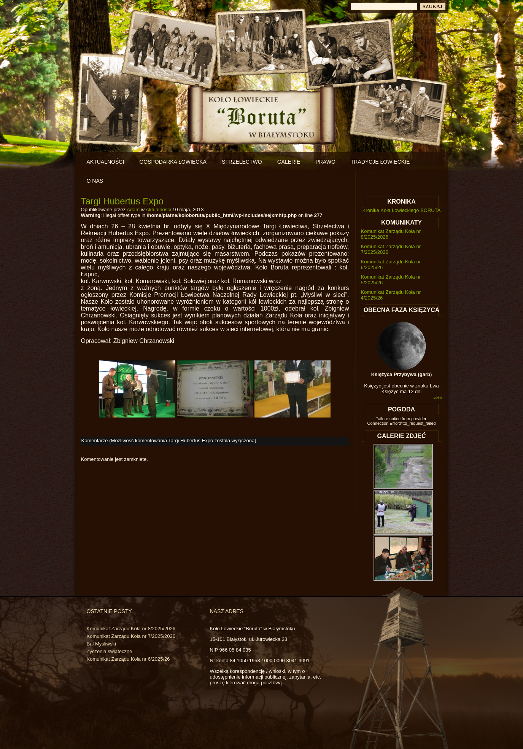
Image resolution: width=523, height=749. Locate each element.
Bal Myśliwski (101, 644)
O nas (95, 181)
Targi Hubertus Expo (122, 201)
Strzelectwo (242, 162)
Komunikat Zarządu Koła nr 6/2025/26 (128, 659)
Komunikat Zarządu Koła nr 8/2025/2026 (131, 628)
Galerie (288, 162)
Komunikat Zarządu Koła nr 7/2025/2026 (131, 636)
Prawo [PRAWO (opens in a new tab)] (325, 162)
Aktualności (105, 162)
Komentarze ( (168, 440)
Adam (133, 209)
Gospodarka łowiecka (173, 162)
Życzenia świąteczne (109, 651)
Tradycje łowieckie (380, 162)
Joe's (437, 397)
